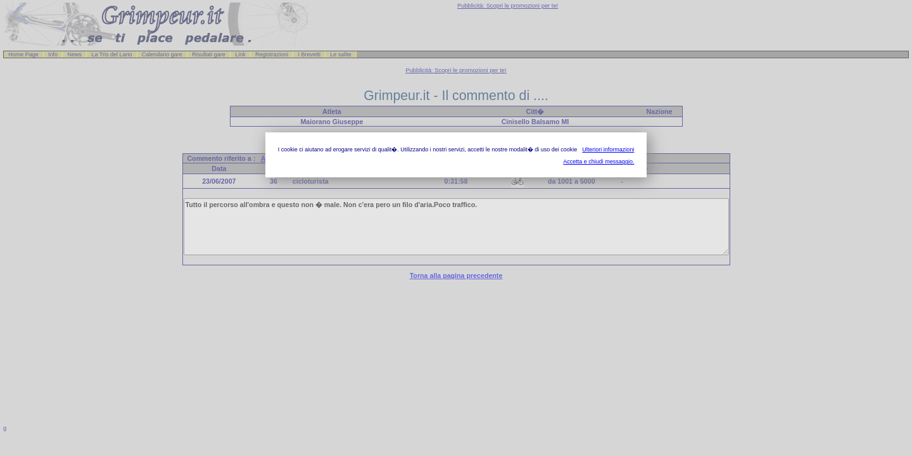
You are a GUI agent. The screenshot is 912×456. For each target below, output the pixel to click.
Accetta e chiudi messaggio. (598, 161)
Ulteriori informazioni (608, 149)
